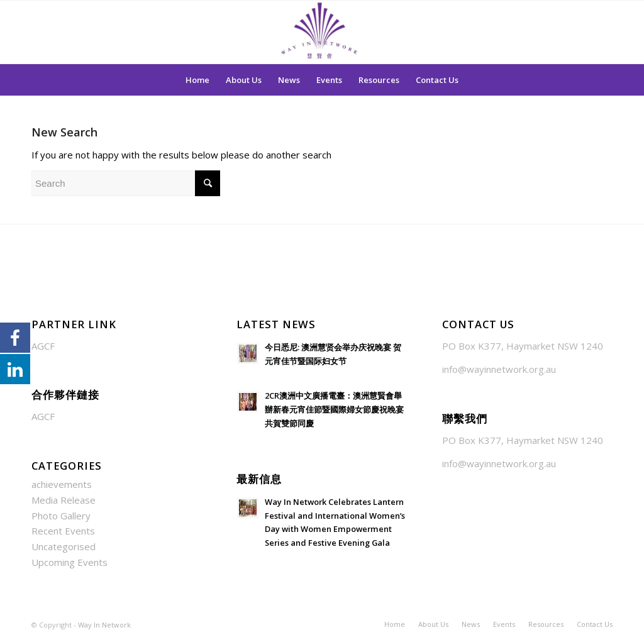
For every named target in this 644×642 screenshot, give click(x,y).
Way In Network (104, 624)
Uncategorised (63, 546)
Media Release (63, 500)
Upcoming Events (69, 562)
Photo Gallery (61, 515)
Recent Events (63, 530)
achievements (61, 484)
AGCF (43, 346)
